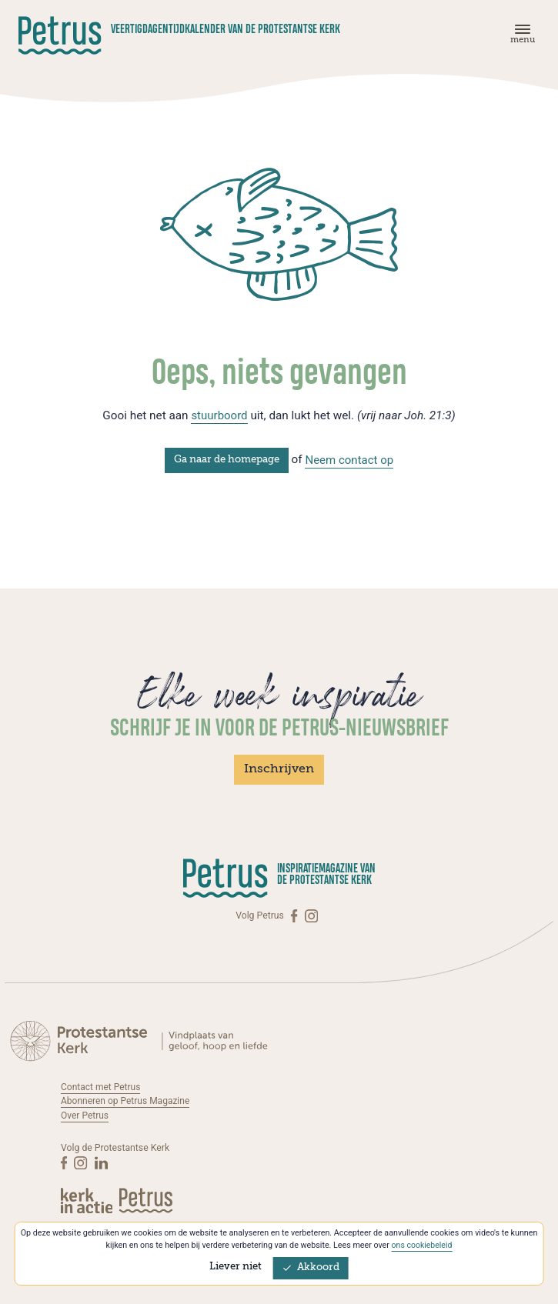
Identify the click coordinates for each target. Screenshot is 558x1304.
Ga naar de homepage (226, 460)
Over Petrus (85, 1115)
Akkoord (310, 1267)
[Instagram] (311, 916)
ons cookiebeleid (422, 1245)
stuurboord (220, 415)
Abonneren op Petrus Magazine (126, 1101)
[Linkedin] (101, 1162)
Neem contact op (349, 460)
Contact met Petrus (101, 1087)
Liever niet (235, 1267)
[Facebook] (295, 916)
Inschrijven (279, 769)
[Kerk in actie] (88, 1200)
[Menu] (520, 37)
